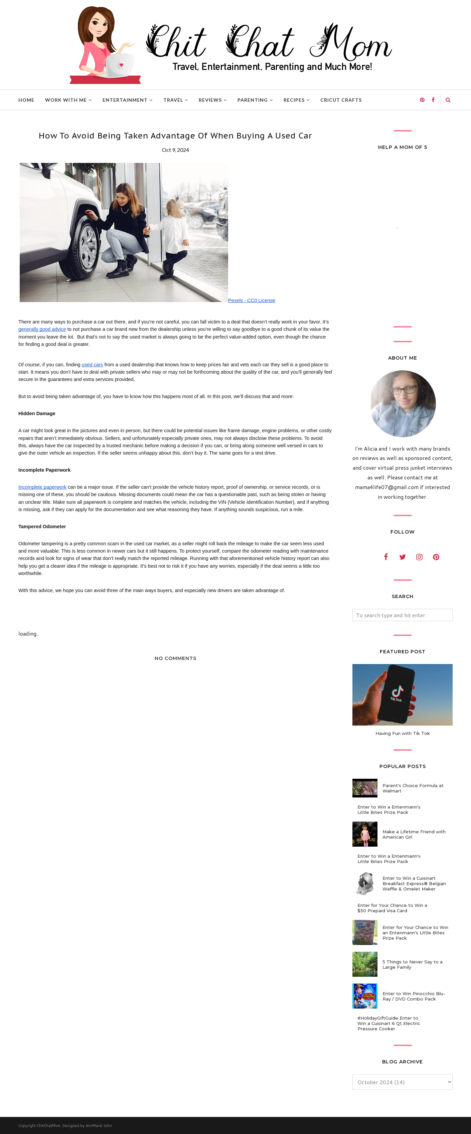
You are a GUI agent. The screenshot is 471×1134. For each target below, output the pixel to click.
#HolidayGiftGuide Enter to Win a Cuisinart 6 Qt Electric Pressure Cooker (388, 1023)
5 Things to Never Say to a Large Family (412, 964)
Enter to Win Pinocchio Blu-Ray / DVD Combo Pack (413, 996)
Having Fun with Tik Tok (402, 733)
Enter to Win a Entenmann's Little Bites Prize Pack (389, 809)
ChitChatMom (48, 1125)
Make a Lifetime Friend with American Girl (414, 834)
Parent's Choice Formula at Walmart (413, 788)
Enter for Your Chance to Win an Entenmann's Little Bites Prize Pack (415, 933)
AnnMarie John (99, 1125)
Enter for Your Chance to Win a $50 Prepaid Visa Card (392, 908)
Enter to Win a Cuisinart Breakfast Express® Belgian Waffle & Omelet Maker (414, 883)
